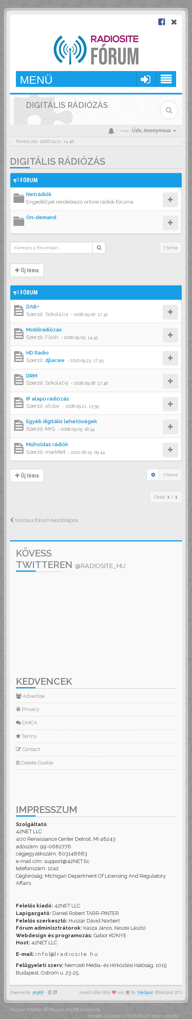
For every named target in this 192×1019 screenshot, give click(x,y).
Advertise (30, 696)
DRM (31, 376)
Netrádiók (39, 194)
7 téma (170, 247)
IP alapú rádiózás (47, 399)
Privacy (27, 709)
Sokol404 (56, 314)
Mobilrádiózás (44, 330)
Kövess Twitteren (70, 558)
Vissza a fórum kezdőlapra (44, 520)
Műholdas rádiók (47, 444)
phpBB (38, 992)
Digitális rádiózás (57, 161)
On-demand (41, 217)
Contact (28, 749)
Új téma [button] (27, 270)
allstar (52, 406)
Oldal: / (166, 497)
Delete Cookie (34, 763)
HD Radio (37, 353)
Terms (26, 736)
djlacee (55, 360)
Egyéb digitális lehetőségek (61, 421)
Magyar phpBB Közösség (74, 1009)
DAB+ (32, 307)
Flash (51, 337)
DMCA (26, 723)
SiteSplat (145, 992)
